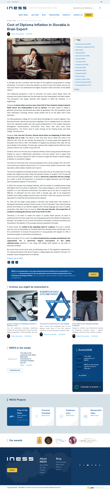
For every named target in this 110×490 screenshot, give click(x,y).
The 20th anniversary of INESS (89, 358)
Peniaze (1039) (80, 59)
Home (9, 20)
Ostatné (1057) (80, 53)
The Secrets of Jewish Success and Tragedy (54, 324)
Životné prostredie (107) (83, 82)
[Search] (85, 8)
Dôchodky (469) (81, 67)
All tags (76, 89)
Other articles (14, 370)
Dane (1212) (79, 50)
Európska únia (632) (82, 64)
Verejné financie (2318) (83, 44)
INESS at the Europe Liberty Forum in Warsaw (91, 367)
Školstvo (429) (80, 76)
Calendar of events (87, 387)
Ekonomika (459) (81, 70)
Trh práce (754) (80, 61)
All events (82, 375)
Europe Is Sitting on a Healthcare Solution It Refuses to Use (22, 324)
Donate (93, 274)
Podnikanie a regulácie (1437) (85, 47)
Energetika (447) (81, 73)
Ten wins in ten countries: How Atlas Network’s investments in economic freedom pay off (28, 358)
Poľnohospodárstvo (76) (83, 85)
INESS (22, 365)
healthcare (12, 318)
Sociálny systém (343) (83, 79)
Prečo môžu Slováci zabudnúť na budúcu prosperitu (85, 324)
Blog (14, 20)
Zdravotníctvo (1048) (82, 56)
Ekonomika (78, 318)
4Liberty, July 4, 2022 (15, 258)
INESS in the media (20, 347)
